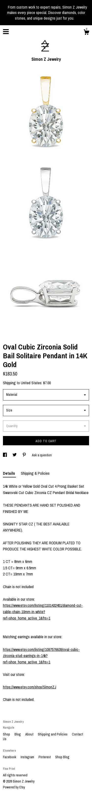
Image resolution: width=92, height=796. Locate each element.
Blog (18, 734)
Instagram (28, 757)
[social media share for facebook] (5, 455)
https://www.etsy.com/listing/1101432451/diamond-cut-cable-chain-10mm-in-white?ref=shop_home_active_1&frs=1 (43, 612)
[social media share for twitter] (15, 455)
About (29, 734)
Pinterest (45, 757)
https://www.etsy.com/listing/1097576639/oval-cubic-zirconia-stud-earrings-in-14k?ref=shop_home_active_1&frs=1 (41, 656)
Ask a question (42, 455)
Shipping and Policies (53, 734)
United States (31, 383)
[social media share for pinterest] (24, 455)
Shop (7, 734)
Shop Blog (62, 757)
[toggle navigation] (6, 31)
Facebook (10, 757)
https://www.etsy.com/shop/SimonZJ (29, 687)
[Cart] (86, 33)
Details (9, 473)
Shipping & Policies (35, 473)
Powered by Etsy (14, 787)
